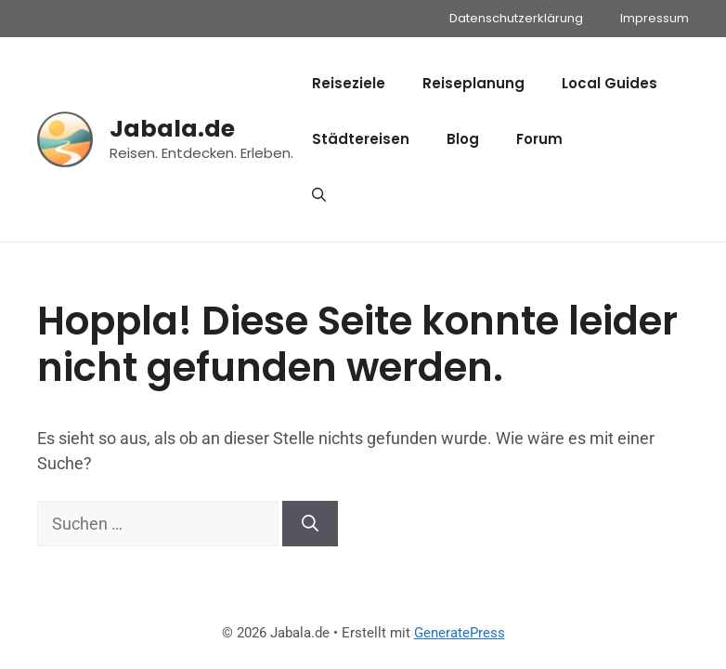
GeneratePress (459, 632)
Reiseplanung (473, 83)
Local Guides (609, 83)
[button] (318, 195)
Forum (539, 139)
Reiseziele (348, 83)
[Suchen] (310, 523)
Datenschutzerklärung (516, 18)
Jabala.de (172, 128)
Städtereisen (360, 139)
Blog (463, 139)
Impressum (654, 18)
